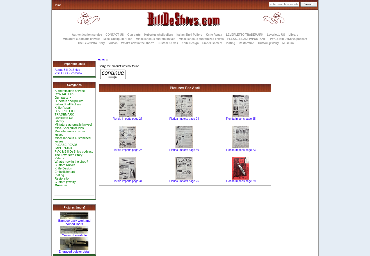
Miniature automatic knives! (81, 38)
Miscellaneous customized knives (201, 38)
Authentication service (87, 34)
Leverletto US (276, 34)
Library (293, 34)
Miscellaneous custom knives (155, 38)
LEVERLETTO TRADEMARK (244, 34)
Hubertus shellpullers (158, 34)
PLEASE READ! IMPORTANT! (246, 38)
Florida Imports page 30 (184, 149)
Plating (230, 43)
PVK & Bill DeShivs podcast (288, 38)
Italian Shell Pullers (189, 34)
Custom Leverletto (74, 234)
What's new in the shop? (137, 43)
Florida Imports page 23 (241, 149)
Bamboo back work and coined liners (74, 221)
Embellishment (212, 43)
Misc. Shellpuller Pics (117, 38)
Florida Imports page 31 (127, 181)
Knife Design (190, 43)
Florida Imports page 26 (184, 181)
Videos (113, 43)
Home (57, 5)
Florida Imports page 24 (184, 118)
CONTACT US (115, 34)
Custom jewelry (268, 43)
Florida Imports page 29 (241, 181)
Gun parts (134, 34)
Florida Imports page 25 (241, 118)
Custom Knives (167, 43)
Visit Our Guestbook (68, 73)
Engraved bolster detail (74, 250)
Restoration (247, 43)
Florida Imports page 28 (127, 149)
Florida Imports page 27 (127, 118)
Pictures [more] (74, 207)
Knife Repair (214, 34)
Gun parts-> (62, 97)
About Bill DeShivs (67, 69)
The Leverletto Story (91, 43)
